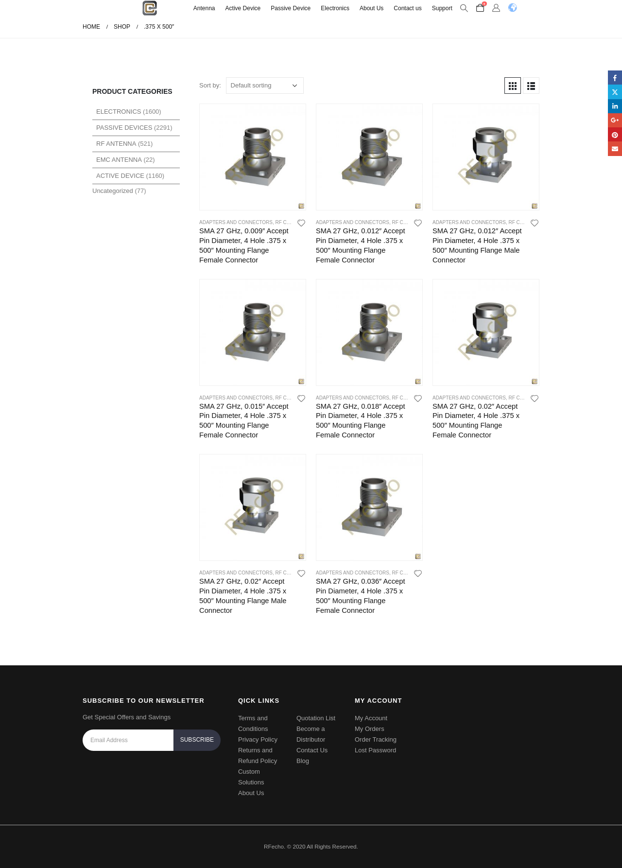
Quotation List (315, 718)
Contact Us (312, 750)
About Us (371, 8)
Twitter (615, 92)
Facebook (615, 77)
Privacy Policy (257, 739)
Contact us (407, 8)
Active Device (243, 8)
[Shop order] (265, 85)
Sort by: (210, 85)
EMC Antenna (119, 159)
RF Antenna (116, 143)
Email (615, 148)
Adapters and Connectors (236, 222)
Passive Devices (124, 127)
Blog (302, 760)
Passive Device (291, 8)
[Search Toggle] (464, 8)
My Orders (369, 728)
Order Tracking (376, 739)
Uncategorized (112, 190)
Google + (615, 120)
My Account (371, 718)
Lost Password (375, 750)
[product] (252, 157)
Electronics (335, 8)
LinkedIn (615, 106)
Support (442, 8)
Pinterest (615, 134)
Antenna (204, 8)
